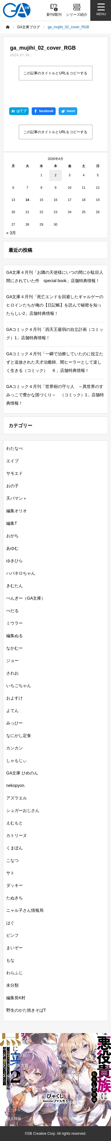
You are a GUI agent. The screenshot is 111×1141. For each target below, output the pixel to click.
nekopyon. (15, 785)
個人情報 (14, 1119)
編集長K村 (15, 997)
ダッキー (14, 885)
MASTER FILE (71, 1103)
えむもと (14, 823)
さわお (12, 673)
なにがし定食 (18, 735)
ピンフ (12, 935)
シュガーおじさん (22, 810)
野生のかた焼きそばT (26, 1010)
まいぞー (14, 947)
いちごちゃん (18, 685)
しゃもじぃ (16, 760)
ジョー (12, 660)
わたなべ (14, 448)
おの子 (12, 485)
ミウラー (14, 623)
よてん (12, 710)
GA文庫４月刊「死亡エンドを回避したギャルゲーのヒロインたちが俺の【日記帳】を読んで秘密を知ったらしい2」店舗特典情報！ (54, 305)
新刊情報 (15, 1045)
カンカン (14, 748)
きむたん (14, 585)
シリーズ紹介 (18, 1055)
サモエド (14, 473)
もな (10, 960)
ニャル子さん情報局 (25, 910)
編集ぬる (14, 635)
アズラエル (16, 798)
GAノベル (68, 1065)
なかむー (14, 648)
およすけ (14, 698)
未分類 (12, 985)
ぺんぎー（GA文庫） (25, 598)
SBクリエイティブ (21, 1087)
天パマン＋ (16, 498)
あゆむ (12, 548)
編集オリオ (16, 510)
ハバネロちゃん (20, 573)
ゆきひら (14, 560)
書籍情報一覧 (71, 1045)
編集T (11, 523)
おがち (12, 535)
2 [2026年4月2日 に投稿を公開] (55, 175)
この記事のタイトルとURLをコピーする (55, 73)
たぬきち (14, 897)
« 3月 (11, 232)
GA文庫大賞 (17, 1065)
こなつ (12, 860)
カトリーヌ (16, 835)
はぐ (10, 922)
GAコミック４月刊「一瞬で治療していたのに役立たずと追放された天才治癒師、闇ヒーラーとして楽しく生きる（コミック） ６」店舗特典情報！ (54, 362)
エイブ (12, 460)
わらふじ (14, 972)
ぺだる (12, 610)
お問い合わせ (70, 1119)
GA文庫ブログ (72, 1055)
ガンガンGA (70, 1076)
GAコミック (17, 1076)
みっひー (14, 723)
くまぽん (14, 847)
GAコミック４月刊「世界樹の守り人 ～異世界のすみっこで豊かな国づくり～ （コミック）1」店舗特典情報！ (55, 395)
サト (10, 872)
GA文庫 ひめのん (22, 773)
